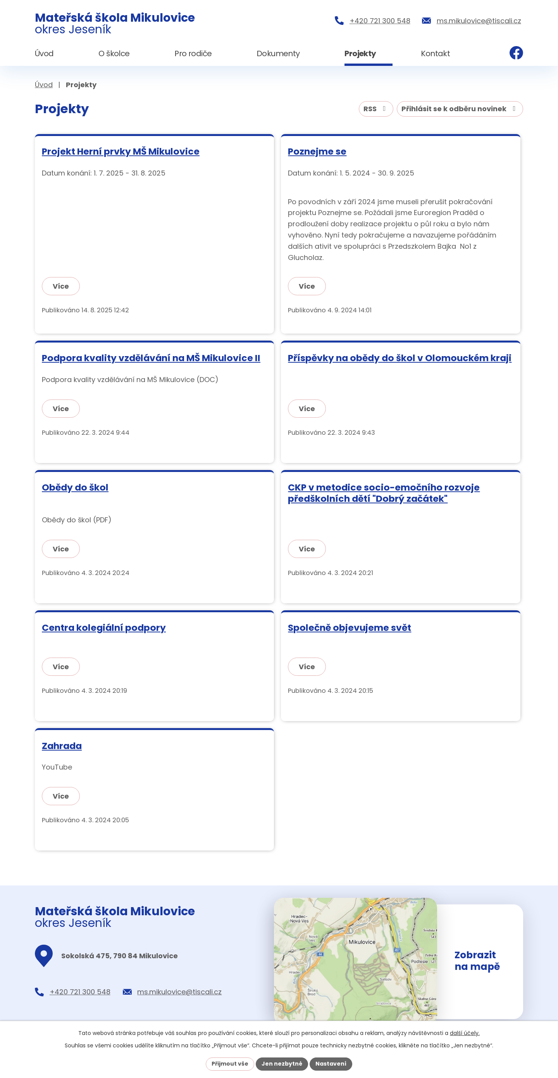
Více (61, 286)
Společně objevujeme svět (349, 627)
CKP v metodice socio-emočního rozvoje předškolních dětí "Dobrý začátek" (384, 493)
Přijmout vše (230, 1064)
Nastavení (330, 1064)
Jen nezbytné (282, 1064)
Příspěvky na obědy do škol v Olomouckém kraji (400, 357)
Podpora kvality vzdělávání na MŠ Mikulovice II (151, 357)
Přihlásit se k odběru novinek (460, 109)
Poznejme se (317, 151)
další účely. (465, 1033)
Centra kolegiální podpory (104, 627)
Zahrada (62, 745)
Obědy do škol (75, 487)
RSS (376, 109)
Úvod (44, 85)
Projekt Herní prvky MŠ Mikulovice (121, 151)
